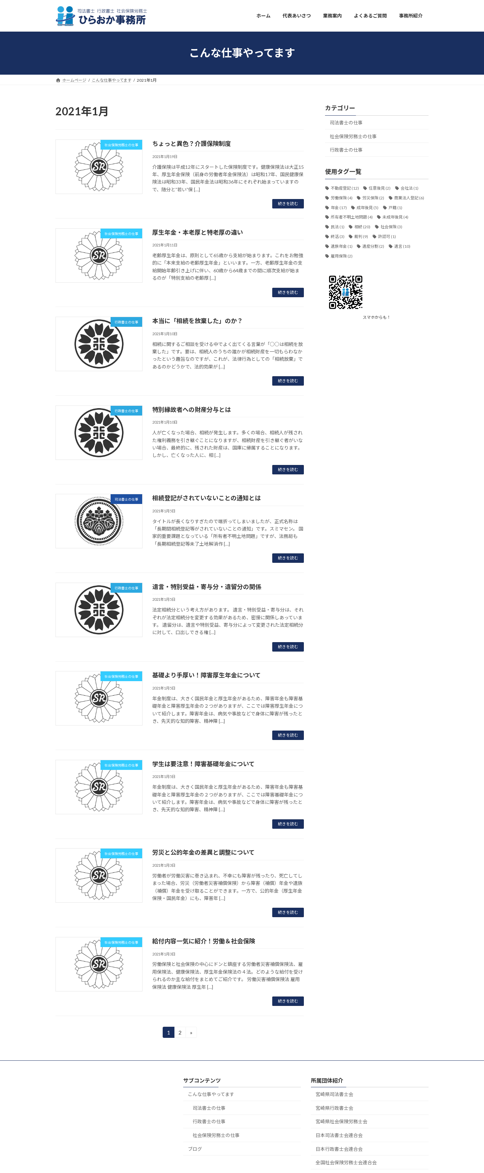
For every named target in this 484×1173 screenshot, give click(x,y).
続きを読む (288, 203)
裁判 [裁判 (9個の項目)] (361, 236)
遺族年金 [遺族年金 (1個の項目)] (342, 245)
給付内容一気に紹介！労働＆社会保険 (203, 941)
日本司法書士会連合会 (339, 1135)
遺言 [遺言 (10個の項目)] (402, 245)
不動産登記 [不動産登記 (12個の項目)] (345, 188)
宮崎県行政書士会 (334, 1107)
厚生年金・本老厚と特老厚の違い (197, 232)
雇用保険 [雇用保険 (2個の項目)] (342, 255)
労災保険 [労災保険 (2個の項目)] (373, 197)
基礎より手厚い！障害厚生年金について (206, 675)
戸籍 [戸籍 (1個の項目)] (395, 207)
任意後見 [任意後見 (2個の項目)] (380, 188)
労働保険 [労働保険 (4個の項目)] (342, 197)
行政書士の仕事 (346, 150)
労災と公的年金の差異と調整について (203, 852)
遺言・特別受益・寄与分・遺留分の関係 (206, 586)
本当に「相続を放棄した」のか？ (197, 320)
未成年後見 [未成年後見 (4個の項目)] (395, 217)
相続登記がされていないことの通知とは (206, 498)
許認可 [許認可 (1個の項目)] (387, 236)
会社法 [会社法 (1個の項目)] (409, 188)
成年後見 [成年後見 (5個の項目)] (367, 207)
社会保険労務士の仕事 (353, 136)
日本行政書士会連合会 (339, 1148)
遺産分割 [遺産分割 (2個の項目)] (373, 245)
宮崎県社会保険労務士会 (341, 1121)
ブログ (195, 1148)
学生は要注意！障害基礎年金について (203, 764)
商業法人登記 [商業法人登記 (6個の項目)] (409, 197)
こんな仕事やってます (211, 1094)
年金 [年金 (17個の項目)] (339, 207)
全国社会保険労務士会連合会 (346, 1162)
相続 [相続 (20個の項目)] (362, 226)
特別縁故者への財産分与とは (191, 409)
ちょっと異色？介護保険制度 (191, 143)
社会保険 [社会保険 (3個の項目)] (391, 226)
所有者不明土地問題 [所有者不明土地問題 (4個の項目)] (352, 217)
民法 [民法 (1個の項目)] (338, 226)
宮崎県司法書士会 (334, 1094)
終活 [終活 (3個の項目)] (338, 236)
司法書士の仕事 (346, 122)
